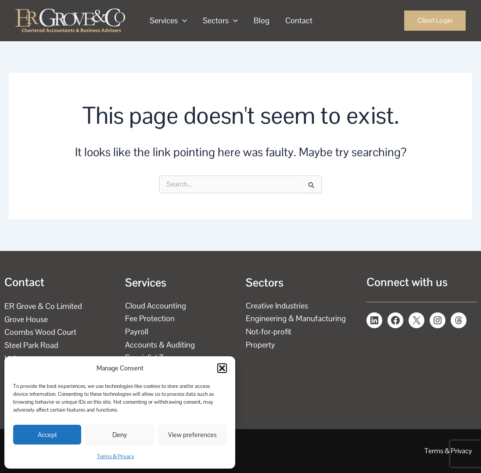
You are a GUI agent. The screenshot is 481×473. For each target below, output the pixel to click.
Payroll (136, 331)
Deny (119, 434)
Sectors (220, 20)
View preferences (192, 434)
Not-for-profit (268, 331)
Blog (261, 20)
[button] (222, 368)
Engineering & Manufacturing (296, 318)
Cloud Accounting (155, 306)
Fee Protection (150, 318)
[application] (182, 20)
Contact (298, 20)
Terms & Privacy (115, 456)
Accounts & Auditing (160, 345)
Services (168, 20)
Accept (47, 434)
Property (260, 345)
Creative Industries (277, 306)
